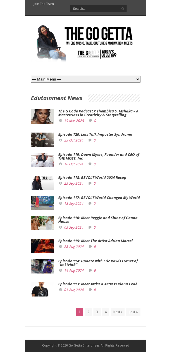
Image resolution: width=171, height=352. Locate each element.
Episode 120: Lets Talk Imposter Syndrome (95, 134)
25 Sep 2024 (73, 183)
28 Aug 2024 (74, 247)
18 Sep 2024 (73, 204)
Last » (133, 312)
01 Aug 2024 (74, 290)
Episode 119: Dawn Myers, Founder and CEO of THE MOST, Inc (98, 156)
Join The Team (43, 4)
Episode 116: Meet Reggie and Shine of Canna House (98, 219)
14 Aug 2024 (74, 271)
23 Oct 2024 (73, 140)
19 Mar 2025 (74, 121)
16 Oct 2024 (73, 164)
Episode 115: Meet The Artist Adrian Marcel (95, 240)
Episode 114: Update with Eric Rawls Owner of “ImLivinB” (98, 262)
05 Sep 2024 (73, 227)
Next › (117, 312)
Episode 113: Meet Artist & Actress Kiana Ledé (97, 283)
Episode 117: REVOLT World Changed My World (99, 197)
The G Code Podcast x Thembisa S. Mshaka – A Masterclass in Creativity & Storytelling (98, 112)
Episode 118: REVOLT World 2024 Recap (92, 177)
